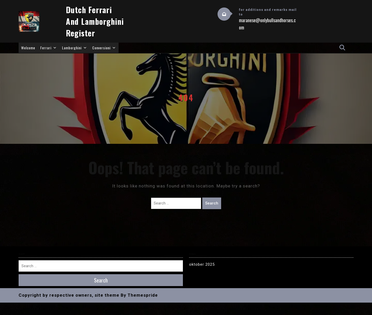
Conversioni (104, 48)
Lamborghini (74, 48)
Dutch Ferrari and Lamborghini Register (95, 21)
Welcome (28, 47)
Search (211, 203)
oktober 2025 (202, 264)
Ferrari (48, 48)
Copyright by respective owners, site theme (69, 295)
